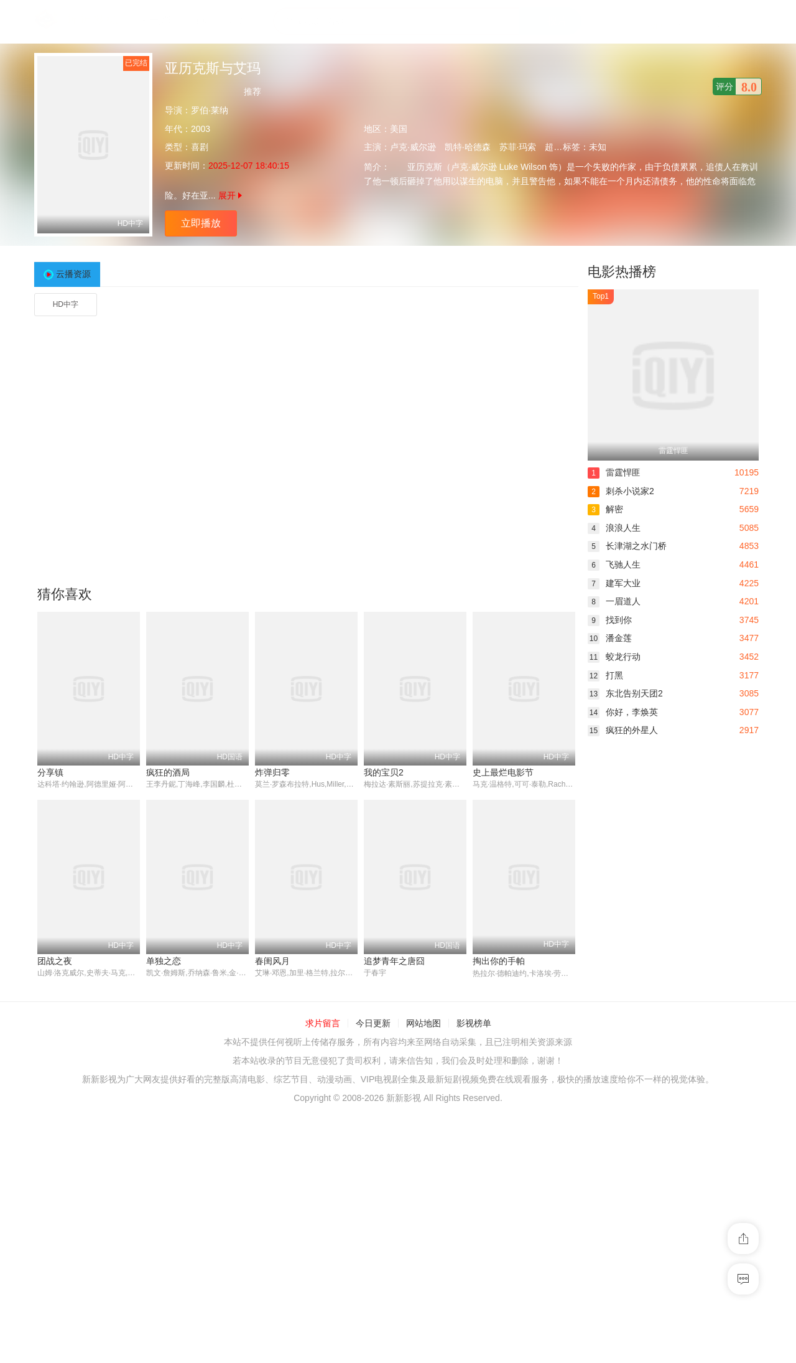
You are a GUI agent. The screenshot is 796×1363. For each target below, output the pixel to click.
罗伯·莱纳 (209, 110)
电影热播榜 (622, 271)
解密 (605, 509)
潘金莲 (610, 638)
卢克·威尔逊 (413, 147)
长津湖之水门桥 (627, 546)
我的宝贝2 (384, 772)
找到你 (610, 620)
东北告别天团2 (625, 693)
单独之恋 (163, 961)
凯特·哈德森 (468, 147)
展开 (230, 195)
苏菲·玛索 (518, 147)
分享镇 (50, 772)
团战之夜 (54, 961)
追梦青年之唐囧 (394, 961)
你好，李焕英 (623, 712)
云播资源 (73, 274)
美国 (398, 129)
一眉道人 (614, 601)
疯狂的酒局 (168, 772)
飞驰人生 (614, 564)
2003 (200, 129)
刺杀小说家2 (621, 491)
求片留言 (322, 1024)
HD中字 (65, 304)
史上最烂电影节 (503, 772)
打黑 (605, 675)
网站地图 (423, 1024)
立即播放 (201, 223)
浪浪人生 (614, 528)
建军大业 (614, 583)
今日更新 (373, 1024)
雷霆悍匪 (614, 472)
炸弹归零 (272, 772)
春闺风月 (272, 961)
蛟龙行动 (614, 657)
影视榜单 (473, 1024)
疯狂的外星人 (623, 730)
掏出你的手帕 (499, 961)
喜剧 (199, 147)
